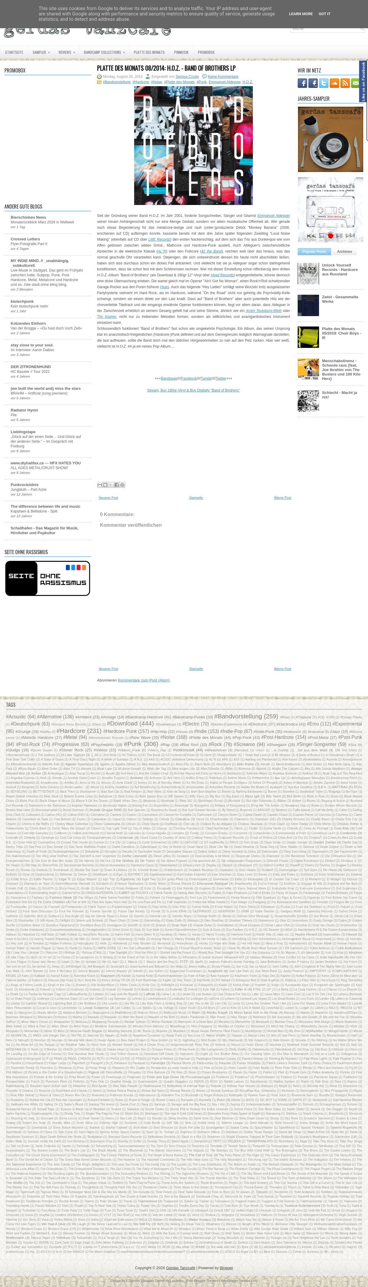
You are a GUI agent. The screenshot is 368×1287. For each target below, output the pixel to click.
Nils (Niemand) (232, 1040)
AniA (43, 778)
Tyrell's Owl (146, 1210)
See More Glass (269, 1109)
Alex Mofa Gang (339, 764)
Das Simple (55, 846)
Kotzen (61, 989)
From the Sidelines (309, 907)
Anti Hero (173, 778)
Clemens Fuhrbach (186, 828)
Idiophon (355, 952)
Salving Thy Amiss (101, 1104)
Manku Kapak (217, 1012)
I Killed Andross (319, 948)
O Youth (33, 1049)
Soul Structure (163, 1127)
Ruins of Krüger (139, 1100)
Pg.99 (353, 1068)
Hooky (203, 943)
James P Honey (298, 961)
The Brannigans (286, 1150)
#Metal (70, 737)
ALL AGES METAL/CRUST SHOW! (39, 468)
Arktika (69, 782)
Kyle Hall (209, 989)
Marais (305, 1012)
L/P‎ (269, 989)
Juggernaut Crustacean (185, 971)
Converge (47, 837)
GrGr (146, 925)
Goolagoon (114, 925)
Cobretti (292, 828)
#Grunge (23, 731)
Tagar (303, 1141)
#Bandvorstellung (117, 82)
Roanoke (98, 1095)
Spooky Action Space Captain (120, 1132)
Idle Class (18, 957)
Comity (194, 833)
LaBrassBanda (77, 994)
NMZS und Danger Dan (49, 1035)
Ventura (210, 1215)
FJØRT (124, 893)
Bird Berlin (294, 796)
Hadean (11, 934)
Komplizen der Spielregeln (332, 985)
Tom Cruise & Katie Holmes (139, 1196)
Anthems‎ (156, 778)
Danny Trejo (14, 846)
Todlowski (33, 1196)
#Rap (165, 744)
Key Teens (184, 980)
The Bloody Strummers (165, 1150)
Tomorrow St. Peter (238, 1196)
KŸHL (257, 989)
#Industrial (316, 732)
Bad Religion (133, 791)
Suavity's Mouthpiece (314, 1136)
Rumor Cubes (165, 1100)
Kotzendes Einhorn (28, 323)
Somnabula (39, 1127)
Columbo (135, 833)
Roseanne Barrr (302, 1095)
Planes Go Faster (245, 1072)
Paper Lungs (57, 1063)
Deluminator (270, 851)
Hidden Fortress (61, 943)
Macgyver (25, 1012)
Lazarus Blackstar (349, 994)
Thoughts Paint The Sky (120, 1187)
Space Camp (239, 1127)
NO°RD (77, 1035)
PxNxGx (79, 1081)
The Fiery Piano (230, 1155)
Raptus (352, 1081)
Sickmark (47, 1118)
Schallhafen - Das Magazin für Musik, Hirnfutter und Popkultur (44, 530)
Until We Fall (317, 1210)
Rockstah (191, 1095)
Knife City (149, 985)
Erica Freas (67, 888)
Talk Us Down (20, 1146)
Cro (300, 837)
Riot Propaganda (336, 1090)
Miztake (339, 1026)
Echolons (307, 874)
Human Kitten (15, 948)
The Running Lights (60, 1173)
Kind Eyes (328, 980)
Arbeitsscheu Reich (344, 778)
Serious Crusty (187, 77)
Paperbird (78, 1063)
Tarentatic (83, 1146)
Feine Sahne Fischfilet (114, 897)
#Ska (352, 745)
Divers (309, 865)
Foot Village (239, 902)
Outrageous (349, 1054)
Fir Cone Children (51, 902)
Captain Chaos (277, 814)
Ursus (29, 1215)
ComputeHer (262, 833)
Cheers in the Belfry (35, 824)
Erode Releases (127, 888)
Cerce (200, 819)
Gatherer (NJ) (33, 916)
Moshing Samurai (120, 1031)
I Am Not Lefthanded (136, 948)
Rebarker (79, 1086)
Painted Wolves (252, 1058)
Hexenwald (323, 939)
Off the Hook (186, 1049)
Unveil (335, 1210)
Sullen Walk (14, 1141)
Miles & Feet (36, 1026)
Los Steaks (144, 1008)
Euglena (204, 888)
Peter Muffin (261, 1068)
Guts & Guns (212, 929)
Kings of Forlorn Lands (26, 985)
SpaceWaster (263, 1127)
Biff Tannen (176, 796)
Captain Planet (303, 814)
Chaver (11, 824)
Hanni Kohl (122, 934)
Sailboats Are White (24, 1104)
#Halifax (45, 732)
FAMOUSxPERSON (99, 893)
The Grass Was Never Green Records (85, 1159)
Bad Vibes (154, 791)
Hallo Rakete (68, 934)
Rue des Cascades (69, 1100)
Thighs (233, 1183)
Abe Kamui (289, 759)
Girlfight (64, 920)
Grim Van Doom (323, 925)
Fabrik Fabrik (163, 893)
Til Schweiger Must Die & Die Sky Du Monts (96, 1192)
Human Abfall (322, 943)
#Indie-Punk (264, 731)
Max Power (218, 1017)
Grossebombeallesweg (65, 929)
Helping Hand (160, 939)
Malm (196, 1012)
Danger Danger (296, 842)
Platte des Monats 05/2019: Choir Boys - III (341, 333)
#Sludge (13, 750)
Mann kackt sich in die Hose (255, 1012)
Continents (348, 833)
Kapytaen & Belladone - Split (34, 511)
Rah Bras (322, 1081)
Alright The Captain (285, 768)
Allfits (229, 768)
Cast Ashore (62, 819)
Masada (93, 1017)
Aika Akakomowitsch (156, 764)
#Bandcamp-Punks (188, 717)
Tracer (127, 1201)
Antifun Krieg (195, 778)
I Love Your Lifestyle (25, 952)
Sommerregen (16, 1127)
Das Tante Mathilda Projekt (87, 846)
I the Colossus (260, 952)
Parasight (157, 1063)
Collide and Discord (85, 833)
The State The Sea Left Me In (48, 1178)
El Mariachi (313, 879)
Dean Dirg (267, 846)
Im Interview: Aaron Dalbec (33, 350)
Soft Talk (172, 1122)
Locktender (69, 1008)
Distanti (227, 865)
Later (255, 994)
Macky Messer (47, 1012)
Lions (236, 1003)
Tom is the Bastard (177, 1196)
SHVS (250, 1100)
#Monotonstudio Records (106, 737)
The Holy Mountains (228, 1159)
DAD (175, 842)
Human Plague (40, 948)
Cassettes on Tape (35, 819)
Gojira (342, 920)
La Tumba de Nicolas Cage (42, 994)
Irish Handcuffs (331, 957)
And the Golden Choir (154, 773)
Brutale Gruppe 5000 (105, 810)
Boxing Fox (140, 805)
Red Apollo (99, 1086)
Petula (307, 1068)
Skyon (141, 1118)
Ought (204, 1054)
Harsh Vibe (264, 934)
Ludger (304, 1008)
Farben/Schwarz (337, 893)
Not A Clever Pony (151, 1044)
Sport (150, 1132)
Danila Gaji (349, 842)
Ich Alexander (310, 952)
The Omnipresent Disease (86, 1169)
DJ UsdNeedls (214, 842)
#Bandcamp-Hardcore (144, 717)
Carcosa (325, 814)
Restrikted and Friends (71, 1090)
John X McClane (60, 971)
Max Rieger (239, 1017)
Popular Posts (314, 252)
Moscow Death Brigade (86, 1031)
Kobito (223, 985)
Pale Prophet (342, 1058)
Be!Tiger (352, 791)
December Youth (149, 851)
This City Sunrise (285, 1183)
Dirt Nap (31, 865)
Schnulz (308, 1104)
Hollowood (119, 943)
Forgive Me (341, 902)
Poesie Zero (298, 1072)
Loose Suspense (96, 1008)
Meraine (224, 1021)
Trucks (214, 1205)
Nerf (354, 1035)
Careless (342, 814)
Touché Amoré (69, 1201)
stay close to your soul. (32, 345)
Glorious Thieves (241, 920)
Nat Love (194, 1035)
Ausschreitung (171, 787)
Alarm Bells (202, 764)
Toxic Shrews (109, 1201)
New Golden (159, 1040)
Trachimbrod (147, 1201)
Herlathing (239, 939)
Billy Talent (273, 796)
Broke (315, 805)
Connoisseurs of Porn (291, 833)
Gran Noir (179, 925)
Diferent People (278, 860)
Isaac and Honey (44, 961)
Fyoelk (155, 911)
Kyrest (225, 989)
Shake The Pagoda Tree (102, 1113)
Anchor (95, 773)
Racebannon (258, 1081)
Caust (116, 819)
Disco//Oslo (50, 865)
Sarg (145, 1104)
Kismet (81, 985)
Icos (328, 952)
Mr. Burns (144, 1031)
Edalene (356, 874)
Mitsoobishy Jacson (314, 1026)
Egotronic (127, 879)
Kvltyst (192, 989)
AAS (152, 759)
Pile (14, 415)
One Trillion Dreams (124, 1054)
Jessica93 (117, 966)
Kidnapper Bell (246, 980)
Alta (307, 768)
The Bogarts (195, 1150)
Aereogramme (352, 759)
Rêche (235, 1100)
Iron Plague (19, 961)
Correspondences (99, 837)
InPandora (190, 957)
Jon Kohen (155, 971)
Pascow (225, 1063)
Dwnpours (350, 870)
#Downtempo (166, 724)
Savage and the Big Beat (188, 1104)
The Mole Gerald (339, 1164)
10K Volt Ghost (346, 750)
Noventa (275, 1044)
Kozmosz (77, 989)
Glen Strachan (214, 920)
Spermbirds (14, 1132)
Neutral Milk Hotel (80, 1040)
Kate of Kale (196, 975)
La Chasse (329, 989)
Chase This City (346, 819)
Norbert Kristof (122, 1044)
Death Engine (329, 846)
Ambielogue (55, 773)
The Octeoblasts (51, 1169)
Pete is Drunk (213, 1068)
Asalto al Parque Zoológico (228, 782)
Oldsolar (338, 1049)
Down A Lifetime (115, 870)
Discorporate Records (79, 865)
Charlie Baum (320, 819)
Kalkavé (39, 975)
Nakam (110, 1035)
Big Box (215, 796)
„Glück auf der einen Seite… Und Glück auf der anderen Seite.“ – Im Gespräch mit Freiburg (46, 441)
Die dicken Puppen (174, 860)
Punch (35, 1081)
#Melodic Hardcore (37, 737)
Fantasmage (312, 893)
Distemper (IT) (248, 865)
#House (182, 732)
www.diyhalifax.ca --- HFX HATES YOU (46, 463)
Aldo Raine (245, 764)
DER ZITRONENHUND (31, 367)
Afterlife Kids (51, 764)
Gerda (226, 916)
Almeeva (244, 768)
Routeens (17, 1100)
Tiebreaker (342, 1187)
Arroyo (142, 782)
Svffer (138, 1141)
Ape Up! (280, 778)
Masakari (110, 1017)
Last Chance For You (231, 994)
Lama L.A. (168, 994)
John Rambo (34, 971)
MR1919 (346, 1008)
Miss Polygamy (201, 1026)
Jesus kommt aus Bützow (147, 966)
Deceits (127, 851)
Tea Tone (156, 1146)
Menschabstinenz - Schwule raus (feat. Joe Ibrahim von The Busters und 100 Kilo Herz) (341, 370)
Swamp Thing (156, 1141)
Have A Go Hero (17, 939)
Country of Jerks (174, 837)
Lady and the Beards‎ (124, 994)
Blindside (167, 800)
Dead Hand (195, 846)
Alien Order (50, 768)
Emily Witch (157, 883)
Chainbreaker (219, 819)
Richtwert (288, 1090)
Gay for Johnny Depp (99, 916)
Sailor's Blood (73, 1104)
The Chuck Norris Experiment (45, 1155)
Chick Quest (150, 824)
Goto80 (133, 925)
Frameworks (74, 907)
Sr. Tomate (166, 1132)
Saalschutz (319, 1100)
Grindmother (348, 925)
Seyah (353, 1109)
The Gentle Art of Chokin (36, 1159)
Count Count (148, 837)
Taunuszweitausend (131, 1146)
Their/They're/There (142, 1183)
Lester (324, 998)
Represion (350, 1086)
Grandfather (225, 925)
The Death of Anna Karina (165, 1155)
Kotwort (45, 989)
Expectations (15, 893)
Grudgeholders (96, 929)
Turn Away (48, 1210)
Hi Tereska (36, 943)
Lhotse (15, 1003)
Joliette (138, 971)
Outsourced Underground (23, 1058)
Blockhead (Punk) (210, 800)
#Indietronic (292, 732)
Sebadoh (133, 1109)
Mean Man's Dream (34, 1021)
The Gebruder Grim (315, 1155)
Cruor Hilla (25, 842)
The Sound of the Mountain (309, 1173)
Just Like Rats (239, 971)
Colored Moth (113, 833)
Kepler (167, 980)
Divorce (325, 865)
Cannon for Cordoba (177, 814)
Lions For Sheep (303, 1003)
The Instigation (317, 1159)
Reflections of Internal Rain (186, 1086)
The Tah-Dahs (110, 1178)
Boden (311, 800)
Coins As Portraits (316, 828)
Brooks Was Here (18, 810)
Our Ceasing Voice (258, 1054)
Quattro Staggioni (176, 1081)
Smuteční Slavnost (317, 1118)
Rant (337, 1081)
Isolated (90, 961)
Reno (333, 1086)
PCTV (101, 1058)
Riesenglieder (309, 1090)
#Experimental (347, 723)
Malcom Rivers (148, 1012)
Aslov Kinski (349, 782)
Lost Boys (208, 1008)
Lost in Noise (251, 1008)
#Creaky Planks (351, 717)
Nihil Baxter (209, 1040)
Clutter (253, 828)
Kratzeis (95, 989)
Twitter (221, 378)
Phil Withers (14, 1072)
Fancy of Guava (287, 893)
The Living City (155, 1164)
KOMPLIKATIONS (344, 971)
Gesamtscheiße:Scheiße (291, 916)
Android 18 (309, 773)
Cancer (132, 814)
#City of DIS (326, 717)
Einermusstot (198, 879)
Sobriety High (108, 1122)
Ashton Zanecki (324, 782)
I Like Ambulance (348, 948)
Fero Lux (196, 897)
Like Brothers (87, 1003)
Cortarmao (125, 837)
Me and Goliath (307, 1017)
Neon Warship (311, 1035)
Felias (140, 897)
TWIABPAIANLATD (259, 1141)
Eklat (238, 879)
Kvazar (159, 989)
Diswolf (295, 865)
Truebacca (271, 1205)
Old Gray (303, 1049)
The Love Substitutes (207, 1164)
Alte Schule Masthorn (330, 768)
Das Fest (34, 846)
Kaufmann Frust (246, 975)
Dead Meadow (244, 846)
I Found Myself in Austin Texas (200, 948)
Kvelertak (176, 989)
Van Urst (141, 1215)
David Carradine (123, 846)
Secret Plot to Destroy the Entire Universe (199, 1109)
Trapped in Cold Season (277, 1201)
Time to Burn (221, 1192)
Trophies (167, 1205)
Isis (77, 961)
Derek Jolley (162, 856)
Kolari (276, 985)
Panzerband (35, 1063)
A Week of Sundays (115, 759)
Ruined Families (99, 1100)
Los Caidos (123, 1008)
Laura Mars (272, 994)
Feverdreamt (216, 897)
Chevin (131, 824)
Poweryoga (113, 1077)
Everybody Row (283, 888)
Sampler (43, 50)
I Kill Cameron (293, 948)
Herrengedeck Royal (296, 939)
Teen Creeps (177, 1146)
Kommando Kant (296, 985)
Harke (182, 934)
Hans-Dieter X (145, 934)
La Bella (282, 989)
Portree (345, 1072)
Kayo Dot (268, 975)
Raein (305, 1081)
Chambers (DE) (265, 819)
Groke (10, 929)
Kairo (25, 975)
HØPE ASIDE (107, 948)
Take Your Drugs (351, 1141)
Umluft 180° (222, 1210)
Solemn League (232, 1122)
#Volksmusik (183, 750)
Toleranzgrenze (103, 1196)
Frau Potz (179, 907)
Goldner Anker (30, 925)
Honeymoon (185, 943)
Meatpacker (62, 1021)
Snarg (10, 1122)
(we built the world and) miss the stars (46, 388)
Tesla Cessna (303, 1146)
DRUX (234, 842)
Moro (61, 1031)
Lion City (221, 1003)
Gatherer (12, 916)
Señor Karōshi (16, 1113)
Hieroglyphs (85, 943)
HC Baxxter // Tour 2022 (30, 372)
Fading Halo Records (192, 893)
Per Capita (137, 1068)
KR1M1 (11, 975)
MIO (332, 1008)
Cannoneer (204, 814)
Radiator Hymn (24, 410)
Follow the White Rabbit (209, 902)
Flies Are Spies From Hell (109, 902)
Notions (220, 1044)
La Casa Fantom (305, 989)
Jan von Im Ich (16, 966)
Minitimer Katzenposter (111, 1026)
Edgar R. (65, 879)
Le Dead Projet (21, 998)
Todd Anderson (304, 1192)
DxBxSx (11, 874)
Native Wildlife (216, 1035)
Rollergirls (235, 1095)
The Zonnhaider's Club (61, 1183)
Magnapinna (101, 1012)
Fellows (155, 897)
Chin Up (188, 824)
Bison (334, 796)
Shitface (291, 1113)
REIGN (199, 1081)
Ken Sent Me (87, 980)
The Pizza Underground (282, 1169)
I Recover (51, 952)
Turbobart (29, 1210)
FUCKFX (142, 893)
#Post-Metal (318, 737)
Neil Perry (289, 1035)
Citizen (96, 828)
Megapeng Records (105, 1021)
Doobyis (41, 870)
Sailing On (51, 1104)
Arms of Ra (87, 782)
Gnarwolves (300, 920)
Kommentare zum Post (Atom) (144, 680)
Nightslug (189, 1040)
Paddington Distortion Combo (216, 1058)
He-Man (79, 939)
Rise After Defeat (22, 1095)
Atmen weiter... (74, 787)
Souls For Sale (189, 1127)
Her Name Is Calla (214, 939)
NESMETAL (19, 1035)
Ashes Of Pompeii (265, 782)
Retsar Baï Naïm (153, 1090)
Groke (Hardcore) (32, 929)
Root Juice (278, 1095)
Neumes (57, 1040)
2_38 (94, 755)
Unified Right (245, 1210)
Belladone (105, 796)
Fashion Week (61, 897)
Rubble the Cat (39, 1100)
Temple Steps (237, 1146)
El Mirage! (334, 879)
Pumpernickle (15, 1081)
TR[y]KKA (234, 1141)
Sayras (235, 1104)
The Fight (252, 1155)
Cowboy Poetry (201, 837)
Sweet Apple (180, 1141)
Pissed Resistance (214, 1072)
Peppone (118, 1068)
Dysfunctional (44, 874)
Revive (201, 1090)
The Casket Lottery (337, 1150)
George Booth (207, 916)
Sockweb (131, 1122)
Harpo (196, 934)
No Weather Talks (73, 1044)
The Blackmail (132, 1150)
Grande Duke (202, 925)
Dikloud (330, 860)
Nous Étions (254, 1044)
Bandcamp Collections (106, 50)
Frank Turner (97, 907)
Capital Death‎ (252, 814)
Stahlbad (232, 1132)
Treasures (350, 1201)
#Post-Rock (28, 744)
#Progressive (65, 744)
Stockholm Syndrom (20, 1136)
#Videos (100, 750)
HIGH (288, 929)
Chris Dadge (299, 824)
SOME (282, 1100)
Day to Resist (172, 846)
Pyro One (97, 1081)
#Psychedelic (102, 744)
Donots (25, 870)
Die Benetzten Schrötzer (302, 856)
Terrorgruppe (280, 1146)
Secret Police (243, 1109)
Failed (216, 893)
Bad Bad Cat (110, 791)
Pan (359, 1058)
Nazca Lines (256, 1035)
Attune (95, 787)
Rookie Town (257, 1095)
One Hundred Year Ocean (86, 1054)
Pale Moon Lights (316, 1058)
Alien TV (69, 768)
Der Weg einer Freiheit (52, 856)
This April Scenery (255, 1183)
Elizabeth (102, 883)
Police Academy (323, 1072)
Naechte (93, 1035)
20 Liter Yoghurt (73, 755)
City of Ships (141, 828)
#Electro (191, 723)
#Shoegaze (276, 744)
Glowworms (266, 920)
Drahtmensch (173, 870)
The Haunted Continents (158, 1159)
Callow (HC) (53, 814)
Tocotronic (281, 1192)
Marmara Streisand (19, 1017)
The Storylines (85, 1178)
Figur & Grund (291, 897)
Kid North (203, 980)
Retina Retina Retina (121, 1090)
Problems (222, 1077)
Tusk (107, 1210)
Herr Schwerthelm (264, 939)
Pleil (281, 1072)
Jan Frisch (350, 961)
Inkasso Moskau (261, 957)
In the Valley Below (163, 957)
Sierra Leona (68, 1118)
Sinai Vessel (91, 1118)
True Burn (231, 1205)
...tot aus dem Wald (311, 750)
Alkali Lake (104, 768)
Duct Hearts (247, 870)
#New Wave (140, 737)
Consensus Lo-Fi (323, 833)
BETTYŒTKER (43, 791)
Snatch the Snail (34, 1122)
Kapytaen (108, 975)
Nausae (236, 1035)
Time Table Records (192, 1192)
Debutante (92, 851)
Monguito (12, 1031)
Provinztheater (265, 1077)
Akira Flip (182, 764)
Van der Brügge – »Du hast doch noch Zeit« (46, 328)
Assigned (28, 787)
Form (358, 902)
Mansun (289, 1012)
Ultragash (201, 1210)
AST (236, 759)
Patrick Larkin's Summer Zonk (287, 1063)
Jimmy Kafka (197, 966)
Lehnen (137, 998)
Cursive (98, 842)
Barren (272, 791)
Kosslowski (26, 989)
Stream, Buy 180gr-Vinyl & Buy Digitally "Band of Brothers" (193, 390)
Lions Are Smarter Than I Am (266, 1003)
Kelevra (37, 980)
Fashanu (38, 897)
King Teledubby (351, 980)
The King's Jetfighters (90, 1164)
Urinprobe (13, 1215)
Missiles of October (231, 1026)
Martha (77, 1017)
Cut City (115, 842)
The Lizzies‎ (179, 1164)
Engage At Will (312, 883)
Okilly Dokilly (238, 1049)
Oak (98, 1049)
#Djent (96, 724)
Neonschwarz (336, 1035)
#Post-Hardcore (277, 737)
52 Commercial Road (180, 755)
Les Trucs (307, 998)
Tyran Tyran (125, 1210)
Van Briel (123, 1215)
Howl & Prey (274, 943)
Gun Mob (152, 929)
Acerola (331, 759)
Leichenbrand (156, 998)
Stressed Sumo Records (125, 1136)
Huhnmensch (298, 943)
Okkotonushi (260, 1049)
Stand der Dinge (290, 1132)
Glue (283, 920)
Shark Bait (132, 1113)
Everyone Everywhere (315, 888)
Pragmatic (134, 1077)
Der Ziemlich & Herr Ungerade (95, 856)
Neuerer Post (108, 497)
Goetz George (323, 920)
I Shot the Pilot (143, 952)
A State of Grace (52, 759)
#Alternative (49, 716)
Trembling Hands (17, 1205)
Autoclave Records (222, 787)
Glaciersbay (152, 920)
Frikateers (268, 907)
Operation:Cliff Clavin (159, 1054)
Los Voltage (165, 1008)
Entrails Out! (14, 888)
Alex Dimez (314, 764)
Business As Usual (164, 810)
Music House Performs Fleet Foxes (215, 1031)
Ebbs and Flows (284, 874)
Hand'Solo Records (96, 934)
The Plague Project (317, 1169)
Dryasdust (227, 870)
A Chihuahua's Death (340, 755)
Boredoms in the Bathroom (47, 805)
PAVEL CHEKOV (79, 1058)
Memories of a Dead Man (195, 1021)
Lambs (186, 994)
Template (216, 1146)
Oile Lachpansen (211, 1049)
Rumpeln (187, 1100)
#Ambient (83, 717)
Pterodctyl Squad (326, 1077)
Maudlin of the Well (161, 1017)
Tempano (198, 1146)
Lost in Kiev (229, 1008)
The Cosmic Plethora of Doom (121, 1155)
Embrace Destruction (129, 883)
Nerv (9, 1040)
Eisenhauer (221, 879)
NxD (354, 1044)
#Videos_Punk (129, 750)
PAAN (58, 1058)
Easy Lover (245, 874)
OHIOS (68, 1049)
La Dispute (349, 989)
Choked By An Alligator (216, 824)
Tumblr (206, 378)
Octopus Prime (161, 1049)
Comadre (178, 833)
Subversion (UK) (345, 1136)
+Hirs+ (259, 750)
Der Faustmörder (346, 851)
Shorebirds (336, 1113)
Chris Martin (322, 824)
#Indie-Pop (231, 731)
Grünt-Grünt (120, 929)
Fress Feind (247, 907)
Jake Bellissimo (270, 961)
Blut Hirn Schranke (259, 800)
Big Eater (232, 796)
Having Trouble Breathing (51, 939)
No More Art (24, 1044)
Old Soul (321, 1049)
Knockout (186, 985)
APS (225, 759)
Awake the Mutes (253, 787)
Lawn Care (293, 994)
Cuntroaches (46, 842)
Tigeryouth (27, 1192)
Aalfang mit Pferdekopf (261, 759)
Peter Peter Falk (286, 1068)
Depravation (320, 851)
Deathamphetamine (66, 851)
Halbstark (28, 934)
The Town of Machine (297, 1178)
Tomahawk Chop (207, 1196)
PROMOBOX (206, 52)
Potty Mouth (77, 1077)
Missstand (258, 1026)
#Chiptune (303, 717)
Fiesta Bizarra (240, 897)
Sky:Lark (126, 1118)
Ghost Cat (341, 916)
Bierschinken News (28, 217)
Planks (267, 1072)
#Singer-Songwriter (316, 744)
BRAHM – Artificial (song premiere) (39, 393)
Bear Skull (51, 796)
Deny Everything (295, 851)
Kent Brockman (146, 980)
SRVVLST (300, 1100)
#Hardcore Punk (120, 731)
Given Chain (117, 920)
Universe (265, 1210)
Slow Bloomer (224, 1118)
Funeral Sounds (101, 911)
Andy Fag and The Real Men (342, 773)
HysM (73, 948)
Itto (104, 961)
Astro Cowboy (49, 787)
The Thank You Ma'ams (142, 1178)
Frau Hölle (160, 907)
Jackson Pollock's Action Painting (231, 961)
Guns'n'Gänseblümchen (180, 929)
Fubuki (345, 907)
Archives (344, 252)
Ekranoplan (256, 879)
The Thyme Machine (213, 1178)
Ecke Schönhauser (332, 874)
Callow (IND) (76, 814)
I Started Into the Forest (174, 952)
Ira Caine (308, 957)
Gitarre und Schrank (89, 920)
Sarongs (160, 1104)
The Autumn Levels (44, 1150)
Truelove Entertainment (302, 1205)
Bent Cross (126, 796)
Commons (241, 833)
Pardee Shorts (181, 1063)
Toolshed (285, 1196)
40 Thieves (129, 755)
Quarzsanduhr (147, 1081)
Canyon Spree (227, 814)
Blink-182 (186, 800)
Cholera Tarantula (250, 824)
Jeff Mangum (96, 966)
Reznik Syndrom (222, 1090)
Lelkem (230, 998)
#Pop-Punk (241, 737)
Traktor (189, 1201)
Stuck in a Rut (191, 1136)
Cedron (131, 819)
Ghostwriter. (26, 920)
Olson (353, 1049)
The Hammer (126, 1159)
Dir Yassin (13, 865)
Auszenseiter (195, 787)
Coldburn (60, 833)
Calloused (33, 814)
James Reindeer (326, 961)
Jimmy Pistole (220, 966)
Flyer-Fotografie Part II (29, 244)
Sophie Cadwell (116, 1127)
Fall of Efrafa (261, 893)
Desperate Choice (248, 856)
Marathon (321, 1012)
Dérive (82, 874)
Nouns (235, 1044)
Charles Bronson (293, 819)
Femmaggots (175, 897)
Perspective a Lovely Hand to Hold (174, 1068)
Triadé (78, 1205)
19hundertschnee (18, 755)
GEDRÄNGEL (202, 911)
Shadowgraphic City (45, 1113)
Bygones (246, 810)
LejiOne (214, 998)
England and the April (342, 883)
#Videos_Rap (157, 750)
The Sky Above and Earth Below (263, 1173)
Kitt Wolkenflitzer (103, 985)
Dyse (26, 874)
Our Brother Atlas (226, 1054)
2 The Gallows (45, 755)
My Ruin (294, 1031)
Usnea (93, 1215)
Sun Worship (75, 1141)
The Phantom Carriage (244, 1169)
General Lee (158, 916)
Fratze (142, 907)
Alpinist (261, 768)
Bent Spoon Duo (150, 796)
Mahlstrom (123, 1012)
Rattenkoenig (15, 1086)
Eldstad (352, 879)
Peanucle (46, 1068)
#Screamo (244, 744)
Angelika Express (22, 778)
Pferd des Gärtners (330, 1068)
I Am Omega (164, 948)
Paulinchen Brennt (349, 1063)
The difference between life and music (45, 506)
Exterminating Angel (43, 893)
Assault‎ (11, 787)
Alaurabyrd (223, 764)
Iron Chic (356, 957)
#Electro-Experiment (226, 724)
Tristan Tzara (126, 1205)
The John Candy (58, 1164)
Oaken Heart (116, 1049)
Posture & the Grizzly (48, 1077)
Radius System (284, 1081)
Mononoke (31, 1031)
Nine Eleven (281, 1040)
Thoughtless (90, 1187)
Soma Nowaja (309, 1122)
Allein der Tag (156, 768)
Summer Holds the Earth (44, 1141)
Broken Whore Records (341, 805)
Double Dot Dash (87, 870)
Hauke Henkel (306, 934)
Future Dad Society (131, 911)
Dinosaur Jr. (349, 860)
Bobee (296, 800)
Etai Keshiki (185, 888)
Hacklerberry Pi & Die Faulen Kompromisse (328, 929)
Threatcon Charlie (155, 1187)
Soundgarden (215, 1127)
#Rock (215, 744)
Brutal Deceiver (73, 810)
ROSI (214, 1081)
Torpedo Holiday (338, 1196)
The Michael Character (278, 1164)
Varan (182, 1215)
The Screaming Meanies (131, 1173)
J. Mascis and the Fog (158, 961)
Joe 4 (239, 966)
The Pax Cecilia (185, 1169)
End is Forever (268, 883)
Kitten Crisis (128, 985)
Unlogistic (283, 1210)
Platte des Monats (149, 52)
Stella (353, 1132)
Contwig (29, 837)
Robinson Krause (122, 1095)
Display (211, 865)
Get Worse (321, 916)
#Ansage (108, 717)
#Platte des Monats (179, 82)
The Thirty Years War (178, 1178)
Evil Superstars (346, 888)
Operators (186, 1054)
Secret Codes (154, 1109)
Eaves (262, 874)
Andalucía (234, 773)
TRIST (217, 1141)
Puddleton (350, 1077)
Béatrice (281, 810)
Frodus (285, 907)
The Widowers (347, 1178)
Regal (283, 1086)
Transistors (222, 1201)
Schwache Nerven (18, 1109)
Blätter (281, 800)
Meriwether (242, 1021)
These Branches (211, 1183)
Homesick (164, 943)
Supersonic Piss (101, 1141)
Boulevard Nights (115, 805)
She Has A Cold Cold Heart (183, 1113)
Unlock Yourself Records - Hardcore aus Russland (340, 269)
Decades (111, 851)
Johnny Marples (89, 971)
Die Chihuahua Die (338, 856)
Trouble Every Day (191, 1205)
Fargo (358, 893)
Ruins (119, 1100)
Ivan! (115, 961)
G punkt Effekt (176, 911)
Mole (353, 1026)
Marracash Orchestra (52, 1017)
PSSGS (141, 1058)
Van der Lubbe (163, 1215)
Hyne (60, 948)
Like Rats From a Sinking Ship (161, 1003)
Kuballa (144, 989)
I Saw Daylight (117, 952)
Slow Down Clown (251, 1118)
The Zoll (34, 1183)
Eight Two (149, 879)
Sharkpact (152, 1113)
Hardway (167, 934)
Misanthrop (177, 1026)
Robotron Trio (170, 1095)
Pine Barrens (156, 1072)
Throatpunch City (226, 1187)
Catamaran (99, 819)
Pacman (184, 1058)
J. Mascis (131, 961)
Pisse (192, 1072)
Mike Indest (14, 1026)
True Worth (250, 1205)
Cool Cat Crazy (70, 837)
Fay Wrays (85, 897)
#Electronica (287, 724)
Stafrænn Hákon (208, 1132)
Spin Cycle (65, 1132)
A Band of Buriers (308, 755)
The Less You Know (125, 1164)
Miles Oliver (60, 1026)
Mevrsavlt (262, 1021)
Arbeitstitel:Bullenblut (20, 782)
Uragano (352, 1210)
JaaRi (199, 961)
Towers (89, 1201)
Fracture (54, 907)
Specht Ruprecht (344, 1127)
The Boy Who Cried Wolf (251, 1150)
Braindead (181, 805)
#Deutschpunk (25, 723)
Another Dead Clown (82, 778)
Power (95, 1077)
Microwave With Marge (314, 1021)
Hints (103, 943)
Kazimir (285, 975)
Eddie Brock (19, 879)
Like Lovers (110, 1003)
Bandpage (169, 378)
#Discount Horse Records (69, 724)
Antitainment (260, 778)
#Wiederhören (215, 750)
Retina (97, 1090)
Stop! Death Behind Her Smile (60, 1136)
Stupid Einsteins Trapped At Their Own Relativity (260, 1136)
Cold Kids (341, 828)
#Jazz (335, 731)
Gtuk (137, 929)
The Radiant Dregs (349, 1169)
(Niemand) (241, 750)
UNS (163, 1210)
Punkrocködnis (25, 484)
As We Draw (195, 782)
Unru (299, 1210)
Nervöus (40, 1040)
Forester (322, 902)
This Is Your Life (346, 1183)
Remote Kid (315, 1086)
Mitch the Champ (283, 1026)
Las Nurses (204, 994)
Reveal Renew (180, 1090)
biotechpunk (22, 301)
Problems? (242, 1077)
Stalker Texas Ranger (258, 1132)
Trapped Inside (245, 1201)
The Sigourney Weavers (192, 1173)
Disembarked (168, 865)
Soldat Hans (206, 1122)
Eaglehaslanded (161, 874)
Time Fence (164, 1192)
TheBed (117, 1183)
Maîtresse (260, 1017)
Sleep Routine (178, 1118)
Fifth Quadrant (266, 897)
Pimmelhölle (114, 1072)
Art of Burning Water (167, 782)
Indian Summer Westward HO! (223, 957)
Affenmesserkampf (23, 764)
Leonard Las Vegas (253, 998)
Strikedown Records (162, 1136)
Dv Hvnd (330, 870)
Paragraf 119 (100, 1063)
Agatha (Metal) (125, 764)
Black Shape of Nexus (54, 800)
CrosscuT (315, 837)
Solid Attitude (259, 1122)
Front (331, 907)
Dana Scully (272, 842)
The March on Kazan (241, 1164)
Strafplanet (94, 1136)
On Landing (14, 1054)
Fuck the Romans (71, 911)
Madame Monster (75, 1012)
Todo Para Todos (57, 1196)
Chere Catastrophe (107, 824)
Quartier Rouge (120, 1081)
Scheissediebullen (258, 1104)
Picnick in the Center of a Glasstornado (55, 1072)
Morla (48, 1031)
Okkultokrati (283, 1049)
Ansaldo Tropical (113, 778)
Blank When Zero (125, 800)
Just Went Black (266, 971)
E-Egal (118, 874)
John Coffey (280, 966)
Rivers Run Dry (75, 1095)
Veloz (195, 1215)
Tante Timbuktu (45, 1146)
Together (81, 1196)
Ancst (110, 773)
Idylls (34, 957)
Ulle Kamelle (181, 1210)
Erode (85, 888)
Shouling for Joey (23, 1118)
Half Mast (47, 934)
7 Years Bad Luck (254, 755)
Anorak (57, 778)
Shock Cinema (313, 1113)
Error (148, 888)
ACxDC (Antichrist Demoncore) (182, 759)
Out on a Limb (325, 1054)
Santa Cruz (128, 1104)
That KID (345, 1146)
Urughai (44, 1215)
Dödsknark (100, 874)
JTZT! (184, 961)
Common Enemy (216, 833)
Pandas (16, 1063)
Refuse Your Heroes (241, 1086)
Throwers (275, 1187)
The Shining (162, 1173)
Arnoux (106, 782)
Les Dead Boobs (283, 998)
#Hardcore (140, 82)
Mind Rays (81, 1026)
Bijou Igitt (252, 796)
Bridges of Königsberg (230, 805)
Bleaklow (149, 800)
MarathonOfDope (346, 1012)
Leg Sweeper (117, 998)
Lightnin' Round (36, 1003)
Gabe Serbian (264, 911)
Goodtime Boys (90, 925)
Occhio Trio (138, 1049)
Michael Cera (284, 1021)
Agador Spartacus (79, 764)
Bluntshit (234, 800)
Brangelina (201, 805)
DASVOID (192, 842)
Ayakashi (276, 787)
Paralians (120, 1063)
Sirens (109, 1118)
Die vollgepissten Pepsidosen (241, 860)
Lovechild (272, 1008)
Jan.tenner (38, 966)
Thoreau (70, 1187)
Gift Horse (47, 920)
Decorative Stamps (179, 851)
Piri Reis (177, 1072)
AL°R (212, 759)
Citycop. (162, 828)
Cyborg (131, 842)
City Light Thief (116, 828)
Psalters (286, 1077)
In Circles (63, 957)
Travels (333, 1201)
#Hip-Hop (158, 731)
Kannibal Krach (84, 975)
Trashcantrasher (311, 1201)
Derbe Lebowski (134, 856)
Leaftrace (43, 998)
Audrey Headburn (117, 787)
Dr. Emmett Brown (145, 870)
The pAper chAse (95, 1183)
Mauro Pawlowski (192, 1017)
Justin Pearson (293, 971)
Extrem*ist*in (71, 893)
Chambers (241, 819)
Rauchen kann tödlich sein (48, 1086)
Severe (315, 1109)
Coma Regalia (156, 833)
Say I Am (218, 1104)
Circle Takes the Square (68, 828)
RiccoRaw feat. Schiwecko (257, 1090)
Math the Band (133, 1017)
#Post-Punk (350, 737)
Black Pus (27, 800)
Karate (126, 975)
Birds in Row (316, 796)
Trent (65, 1205)
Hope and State (225, 943)
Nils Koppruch (257, 1040)
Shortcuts (355, 1113)
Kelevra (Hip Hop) (60, 980)
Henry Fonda (185, 939)
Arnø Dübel (124, 782)
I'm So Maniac (286, 952)
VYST (107, 1215)
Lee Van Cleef (92, 998)
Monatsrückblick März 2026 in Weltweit (42, 222)
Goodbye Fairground (60, 925)
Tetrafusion (326, 1146)
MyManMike (314, 1031)
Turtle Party (69, 1210)
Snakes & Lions (346, 1118)
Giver (135, 920)
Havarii (351, 934)
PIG (127, 1058)
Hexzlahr (356, 939)
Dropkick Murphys (201, 870)
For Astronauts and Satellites (291, 902)
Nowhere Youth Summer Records (310, 1044)
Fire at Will (79, 902)
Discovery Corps (142, 865)
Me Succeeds (281, 1017)
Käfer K (241, 989)
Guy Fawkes (234, 929)
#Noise (156, 82)
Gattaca (53, 916)
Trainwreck (170, 1201)
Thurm (292, 1187)
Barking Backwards (249, 791)
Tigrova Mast (50, 1192)
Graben (161, 925)
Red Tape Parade (125, 1086)
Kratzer (111, 989)
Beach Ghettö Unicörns (22, 796)
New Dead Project (133, 1040)
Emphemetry (243, 883)
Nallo (124, 1035)
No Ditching (320, 1040)
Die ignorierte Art (204, 860)
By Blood (228, 810)
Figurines (313, 897)
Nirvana (300, 1040)
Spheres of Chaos (39, 1132)
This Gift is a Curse (316, 1183)
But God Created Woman (199, 810)
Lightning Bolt (62, 1003)
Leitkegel (197, 998)
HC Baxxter (271, 929)
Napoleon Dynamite (147, 1035)
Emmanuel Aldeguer (224, 82)
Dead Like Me (218, 846)
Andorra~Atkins (256, 773)
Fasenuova (18, 897)
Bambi (226, 791)
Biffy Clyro (197, 796)
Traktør (204, 1201)
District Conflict (274, 865)
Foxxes (38, 907)
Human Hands (347, 943)
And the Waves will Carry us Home (197, 773)
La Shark (12, 994)
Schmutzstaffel (287, 1104)
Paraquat (139, 1063)
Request (44, 1090)
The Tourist (268, 1178)
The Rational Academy (26, 1173)
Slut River (291, 1118)
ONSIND (84, 1049)
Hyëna (87, 948)
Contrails (12, 837)
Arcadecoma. (49, 782)
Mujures (161, 1031)
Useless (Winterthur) (69, 1215)
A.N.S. (138, 759)
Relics (297, 1086)
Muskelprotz (253, 1031)
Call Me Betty (324, 810)
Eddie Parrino (43, 879)
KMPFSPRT (318, 971)
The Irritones (342, 1159)
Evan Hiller (224, 888)
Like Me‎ (128, 1003)
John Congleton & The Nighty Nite (317, 966)
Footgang (259, 902)
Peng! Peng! (98, 1068)
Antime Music (237, 778)
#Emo (313, 723)
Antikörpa (215, 778)
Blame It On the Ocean (92, 800)
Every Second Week (252, 888)
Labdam (98, 994)
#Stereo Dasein (42, 750)
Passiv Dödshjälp (249, 1063)
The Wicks (324, 1178)
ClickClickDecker (217, 828)
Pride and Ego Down (163, 1077)
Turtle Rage (91, 1210)
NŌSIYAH (13, 1049)
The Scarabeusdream (94, 1173)
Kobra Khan (241, 985)
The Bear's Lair (75, 1150)
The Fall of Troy (200, 1155)
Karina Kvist (144, 975)
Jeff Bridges (73, 966)
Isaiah (65, 961)
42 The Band (151, 755)
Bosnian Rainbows (84, 805)
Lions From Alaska (334, 1003)
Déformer (66, 874)
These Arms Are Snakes (177, 1183)
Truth (330, 1205)
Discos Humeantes (112, 865)
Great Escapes (249, 925)
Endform (290, 883)
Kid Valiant (223, 980)
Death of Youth (37, 851)
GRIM (245, 911)
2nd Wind (109, 755)
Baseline (289, 791)
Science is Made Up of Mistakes (83, 1109)
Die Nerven (86, 860)
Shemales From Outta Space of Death (233, 1113)
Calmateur (98, 814)
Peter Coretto (238, 1068)
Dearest (308, 846)
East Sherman (221, 874)
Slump (274, 1118)
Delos (252, 851)
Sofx (188, 1122)
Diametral (273, 856)
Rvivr (221, 1100)
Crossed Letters (25, 239)
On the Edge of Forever (45, 1054)
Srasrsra (185, 1132)
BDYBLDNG (19, 791)
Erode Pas (103, 888)
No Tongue (46, 1044)
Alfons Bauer (27, 768)
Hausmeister (331, 934)
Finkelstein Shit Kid (19, 902)
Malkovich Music (175, 1012)
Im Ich (47, 957)
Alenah (265, 764)
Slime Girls (201, 1118)
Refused (267, 1086)
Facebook (189, 378)
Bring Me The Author (265, 805)
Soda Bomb (151, 1122)
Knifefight (167, 985)
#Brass (285, 717)
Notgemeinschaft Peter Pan (189, 1044)
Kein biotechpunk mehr (29, 306)
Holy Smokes (142, 943)
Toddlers (326, 1192)
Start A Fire (316, 1132)
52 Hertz (206, 755)
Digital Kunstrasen (306, 860)
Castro (81, 819)
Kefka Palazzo (306, 975)
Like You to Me (198, 1003)
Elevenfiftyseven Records (73, 883)
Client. (238, 828)
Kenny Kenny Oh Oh (116, 980)
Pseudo (303, 1077)
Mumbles (179, 1031)
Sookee (94, 1127)
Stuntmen (213, 1136)
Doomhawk (61, 870)
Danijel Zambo (324, 842)
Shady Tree (72, 1113)
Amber (36, 773)
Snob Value (85, 1122)
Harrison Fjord (241, 934)
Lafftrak (149, 994)
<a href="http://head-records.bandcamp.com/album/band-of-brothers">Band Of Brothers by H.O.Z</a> (193, 361)
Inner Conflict (287, 957)
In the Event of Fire (131, 957)
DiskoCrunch (192, 865)
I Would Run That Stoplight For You (220, 952)
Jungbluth (215, 971)
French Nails (200, 907)
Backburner (88, 791)
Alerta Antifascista (288, 764)
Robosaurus (147, 1095)
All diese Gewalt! (129, 768)
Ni (175, 1040)
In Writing (106, 957)
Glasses (193, 920)
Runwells (205, 1100)
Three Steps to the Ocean (191, 1187)
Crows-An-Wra (338, 837)
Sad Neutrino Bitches (347, 1100)
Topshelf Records (309, 1196)
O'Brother (50, 1049)
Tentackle (258, 1146)
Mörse (357, 1031)
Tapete (66, 1146)
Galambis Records (320, 911)
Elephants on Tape (37, 883)
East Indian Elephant (191, 874)
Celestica (182, 819)
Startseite (14, 52)
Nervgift (23, 1040)
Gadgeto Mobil (290, 911)
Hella (141, 939)
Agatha (105, 764)
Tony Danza (265, 1196)
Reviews (69, 50)
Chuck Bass (38, 828)
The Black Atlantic (104, 1150)
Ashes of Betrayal (295, 782)
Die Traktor (147, 860)
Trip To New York (100, 1205)
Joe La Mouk (258, 966)
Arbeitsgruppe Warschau (308, 778)
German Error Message (253, 916)
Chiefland (170, 824)
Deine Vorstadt (232, 851)
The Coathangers (83, 1155)
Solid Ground (284, 1122)
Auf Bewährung (145, 787)
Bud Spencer (137, 810)
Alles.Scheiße (210, 768)
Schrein (352, 1104)
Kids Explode (270, 980)
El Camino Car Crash (284, 879)
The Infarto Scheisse (287, 1159)
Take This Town (323, 1141)
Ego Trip (109, 879)
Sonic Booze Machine (68, 1127)
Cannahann (150, 814)
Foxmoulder (19, 907)
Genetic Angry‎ (182, 916)
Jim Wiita (176, 966)
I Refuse (69, 952)
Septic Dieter (295, 1109)
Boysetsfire (161, 805)
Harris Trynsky (216, 934)
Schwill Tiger (46, 1109)
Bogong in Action (333, 800)
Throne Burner (254, 1187)
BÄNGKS (264, 810)
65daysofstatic (227, 755)
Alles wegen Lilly (183, 768)
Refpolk (216, 1086)
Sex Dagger (334, 1109)
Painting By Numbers (283, 1058)
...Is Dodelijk (280, 750)
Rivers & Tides (49, 1095)
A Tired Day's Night (82, 759)
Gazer (124, 916)
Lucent (289, 1008)
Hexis (340, 939)
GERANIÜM (226, 911)
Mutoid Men (275, 1031)
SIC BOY (266, 1100)
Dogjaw (341, 865)
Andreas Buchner (285, 773)
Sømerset (200, 1141)
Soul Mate (140, 1127)
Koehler (260, 985)
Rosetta (324, 1095)
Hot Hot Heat (251, 943)
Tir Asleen (243, 1192)
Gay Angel (72, 916)
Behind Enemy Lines (78, 796)
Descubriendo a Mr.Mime (212, 856)
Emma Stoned (181, 883)
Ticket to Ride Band (315, 1187)
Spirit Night (86, 1132)
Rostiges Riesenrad (348, 1095)
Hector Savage (101, 939)
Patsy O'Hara (322, 1063)
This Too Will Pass (46, 1187)
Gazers (139, 916)
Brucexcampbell (47, 810)
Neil (273, 1035)
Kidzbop (290, 980)
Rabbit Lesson (234, 1081)
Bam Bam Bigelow (203, 791)
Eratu (33, 888)
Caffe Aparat (301, 810)
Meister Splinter (135, 1021)
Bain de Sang (176, 791)
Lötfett (319, 1008)
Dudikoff (267, 870)
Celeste (164, 819)
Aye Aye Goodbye (300, 787)
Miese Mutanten (346, 1021)
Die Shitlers (125, 860)
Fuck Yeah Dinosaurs (38, 911)
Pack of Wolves (162, 1058)
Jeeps (56, 966)
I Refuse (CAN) (90, 952)
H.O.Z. (247, 82)
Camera (115, 814)
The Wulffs (14, 1183)
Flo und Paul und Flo (147, 902)
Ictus (340, 952)
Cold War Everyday (35, 833)
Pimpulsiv (134, 1072)
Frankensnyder (122, 907)
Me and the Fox (334, 1017)
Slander (157, 1118)
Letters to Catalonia (348, 998)
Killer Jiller (309, 980)
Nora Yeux (98, 1044)
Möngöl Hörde (338, 1031)
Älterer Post (282, 497)
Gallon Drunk (348, 911)
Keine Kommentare (223, 77)
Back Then (67, 791)
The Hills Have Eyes (194, 1159)
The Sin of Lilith (225, 1173)
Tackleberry (286, 1141)
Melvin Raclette (161, 1021)
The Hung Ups (258, 1159)
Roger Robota (213, 1095)
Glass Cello (174, 920)
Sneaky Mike (61, 1122)
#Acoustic (16, 716)
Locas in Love (47, 1008)
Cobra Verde (272, 828)
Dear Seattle (288, 846)
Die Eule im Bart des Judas (54, 860)
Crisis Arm (285, 837)
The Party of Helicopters (152, 1169)
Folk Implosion (177, 902)
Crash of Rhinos (261, 837)
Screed (116, 1109)
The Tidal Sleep (244, 1178)
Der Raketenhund (18, 856)
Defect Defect (207, 851)
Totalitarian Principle (39, 1201)
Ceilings (147, 819)
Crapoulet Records (231, 837)
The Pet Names (212, 1169)
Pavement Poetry (22, 1068)
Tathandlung (104, 1146)
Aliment (86, 768)
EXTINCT (135, 874)
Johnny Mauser (116, 971)
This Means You (17, 1187)
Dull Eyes (310, 870)
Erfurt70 (47, 888)
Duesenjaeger (288, 870)
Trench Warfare (45, 1205)
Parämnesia (205, 1063)
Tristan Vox (148, 1205)
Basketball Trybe (311, 791)
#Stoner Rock (71, 750)
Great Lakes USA (278, 925)
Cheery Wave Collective (71, 824)
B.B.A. (322, 787)
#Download (122, 723)
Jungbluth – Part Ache (29, 490)
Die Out (105, 860)
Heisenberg (125, 939)
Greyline (301, 925)
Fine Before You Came (341, 897)
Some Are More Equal (341, 1122)
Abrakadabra (312, 759)
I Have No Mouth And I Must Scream (252, 948)
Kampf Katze (60, 975)
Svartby (123, 1141)
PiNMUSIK (181, 52)
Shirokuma (273, 1113)
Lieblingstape (23, 432)
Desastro (183, 856)
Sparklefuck (287, 1127)
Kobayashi (206, 985)
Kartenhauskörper (170, 975)
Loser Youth (187, 1008)
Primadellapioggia (197, 1077)
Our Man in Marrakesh (292, 1054)
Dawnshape (148, 846)
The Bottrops (219, 1150)
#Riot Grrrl (189, 744)
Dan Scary (251, 842)
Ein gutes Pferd (172, 879)
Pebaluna (65, 1068)
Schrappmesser (330, 1104)
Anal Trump (77, 773)
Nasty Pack (174, 1035)
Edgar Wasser (87, 879)
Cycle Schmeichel (154, 842)
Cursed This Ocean (74, 842)
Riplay (357, 1090)
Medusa (80, 1021)
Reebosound (152, 1086)
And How (127, 773)
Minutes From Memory (148, 1026)
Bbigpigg (334, 791)
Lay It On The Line (319, 994)
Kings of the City (59, 985)
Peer (80, 1068)
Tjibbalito (262, 1192)
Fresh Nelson (224, 907)
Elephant (12, 883)
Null (342, 1044)
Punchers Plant (56, 1081)
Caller (343, 810)
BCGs (358, 787)
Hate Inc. (283, 934)
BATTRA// (340, 787)
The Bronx (310, 1150)
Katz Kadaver (220, 975)
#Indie (200, 731)
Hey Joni (17, 943)
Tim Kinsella (141, 1192)
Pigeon (93, 1072)
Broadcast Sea (295, 805)
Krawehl (127, 989)
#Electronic (257, 724)
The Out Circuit (120, 1169)
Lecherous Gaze (66, 998)
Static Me (337, 1132)
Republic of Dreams (19, 1090)
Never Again (106, 1040)
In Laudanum (85, 957)
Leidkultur (178, 998)
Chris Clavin (276, 824)
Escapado (164, 888)
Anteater (136, 778)
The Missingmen (310, 1164)
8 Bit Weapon (281, 755)
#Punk (202, 82)
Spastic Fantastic (313, 1127)
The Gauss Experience (280, 1155)
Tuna (342, 1205)
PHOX (114, 1058)
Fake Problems (236, 893)
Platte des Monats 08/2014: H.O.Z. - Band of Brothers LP (166, 68)
